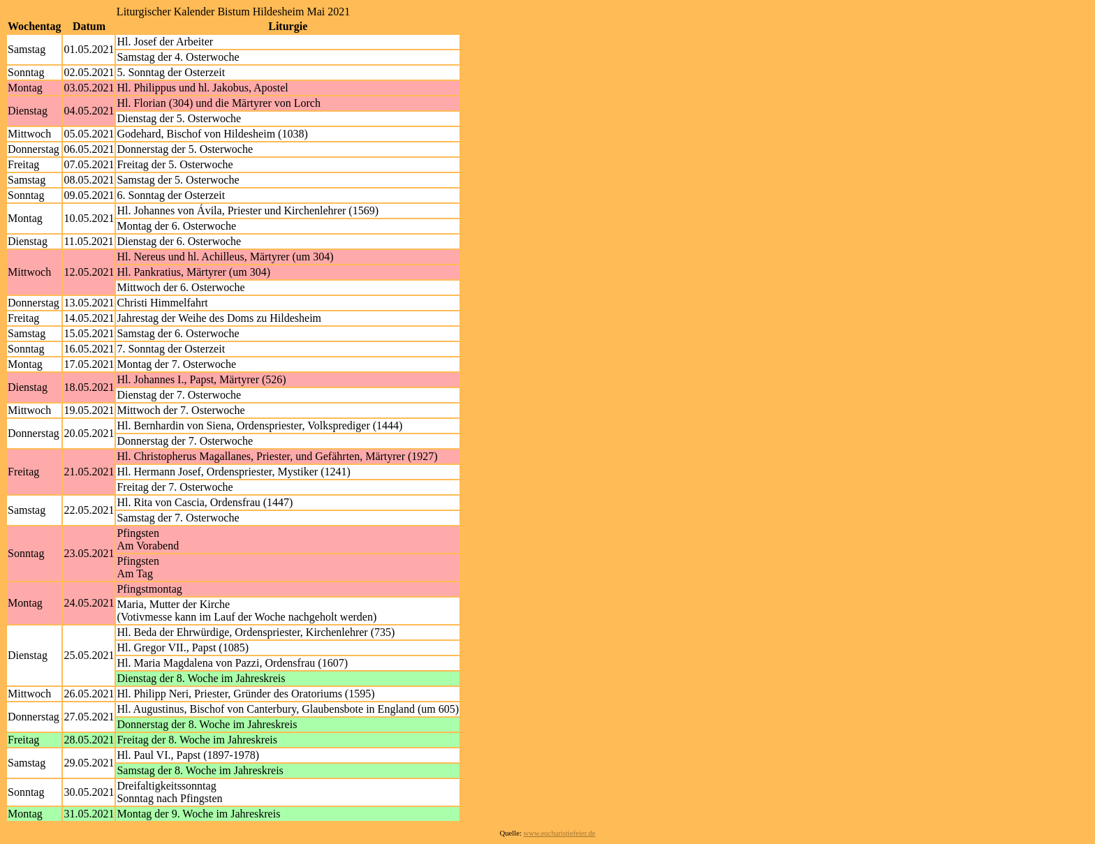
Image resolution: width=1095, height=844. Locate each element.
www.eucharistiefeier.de (560, 833)
